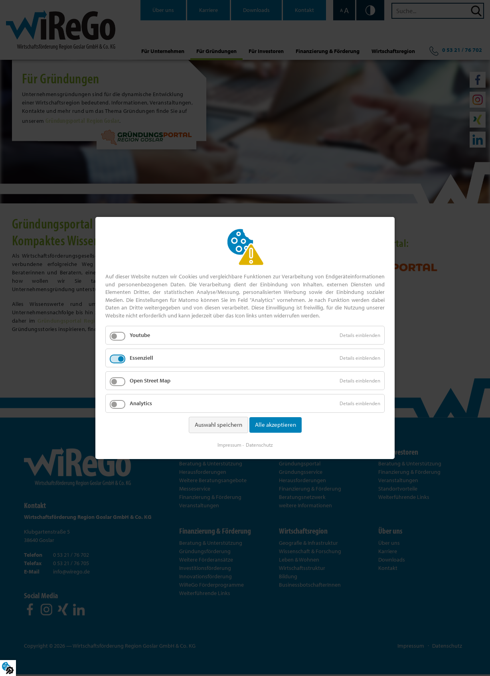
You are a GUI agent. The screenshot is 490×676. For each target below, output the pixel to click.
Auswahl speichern (218, 425)
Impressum (229, 444)
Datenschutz (259, 444)
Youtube (140, 335)
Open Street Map (150, 380)
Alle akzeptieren (275, 425)
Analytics (141, 403)
